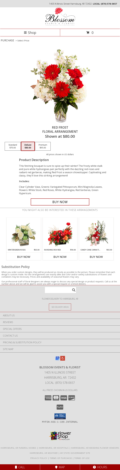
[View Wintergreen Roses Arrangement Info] (24, 233)
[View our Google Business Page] (57, 359)
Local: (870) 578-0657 (60, 383)
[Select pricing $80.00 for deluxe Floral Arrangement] (27, 146)
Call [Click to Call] (20, 467)
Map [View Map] (60, 467)
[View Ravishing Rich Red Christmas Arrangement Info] (60, 233)
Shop (30, 32)
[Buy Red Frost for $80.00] (60, 201)
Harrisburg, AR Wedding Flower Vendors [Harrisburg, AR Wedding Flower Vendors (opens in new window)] (95, 448)
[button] (60, 416)
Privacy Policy (38, 458)
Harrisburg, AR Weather (44, 453)
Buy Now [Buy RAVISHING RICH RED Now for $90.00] (60, 257)
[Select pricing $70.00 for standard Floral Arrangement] (13, 146)
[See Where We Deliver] (60, 306)
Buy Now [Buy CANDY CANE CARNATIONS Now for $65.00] (96, 257)
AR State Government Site (75, 453)
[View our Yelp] (62, 359)
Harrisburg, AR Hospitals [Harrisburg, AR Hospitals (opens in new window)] (54, 448)
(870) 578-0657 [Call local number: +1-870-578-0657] (109, 3)
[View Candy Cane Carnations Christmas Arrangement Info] (96, 233)
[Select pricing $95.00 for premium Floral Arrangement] (42, 146)
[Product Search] (60, 290)
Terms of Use (82, 458)
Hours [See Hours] (100, 467)
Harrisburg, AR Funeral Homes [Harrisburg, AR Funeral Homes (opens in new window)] (18, 448)
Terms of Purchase (61, 458)
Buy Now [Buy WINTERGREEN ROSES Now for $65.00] (23, 257)
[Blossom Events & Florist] (60, 24)
